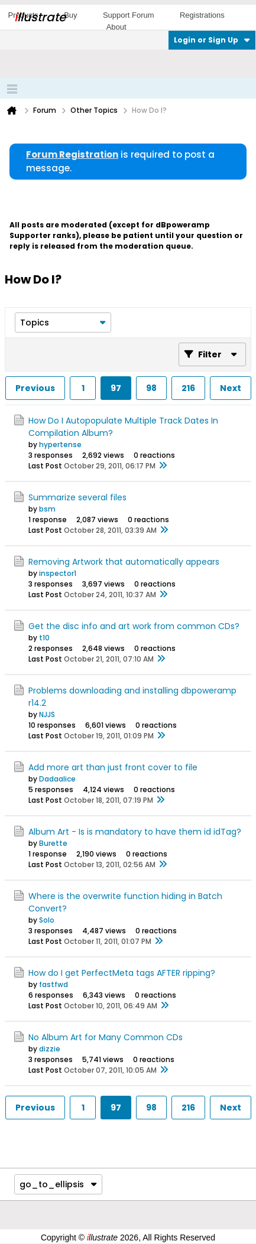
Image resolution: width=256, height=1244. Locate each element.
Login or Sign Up (212, 40)
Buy (70, 15)
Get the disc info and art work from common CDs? (133, 626)
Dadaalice (57, 779)
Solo (46, 920)
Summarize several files (77, 497)
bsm (47, 509)
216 (188, 388)
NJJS (47, 714)
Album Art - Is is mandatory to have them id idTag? (134, 832)
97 (116, 388)
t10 (44, 638)
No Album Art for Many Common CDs (105, 1037)
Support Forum (128, 15)
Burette (53, 843)
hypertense (60, 444)
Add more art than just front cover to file (112, 767)
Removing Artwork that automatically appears (123, 562)
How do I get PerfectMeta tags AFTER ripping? (121, 973)
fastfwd (53, 984)
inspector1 (57, 573)
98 (151, 388)
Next (230, 388)
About (116, 26)
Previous (35, 388)
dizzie (49, 1049)
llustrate (40, 17)
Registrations (202, 15)
